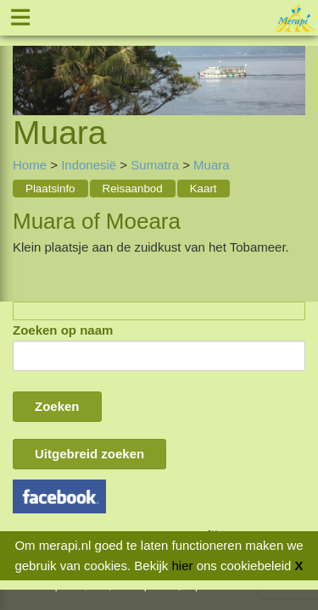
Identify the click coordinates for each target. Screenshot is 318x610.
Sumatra (155, 165)
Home (30, 165)
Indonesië (88, 165)
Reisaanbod (133, 188)
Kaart (203, 188)
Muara (211, 165)
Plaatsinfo (50, 188)
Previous (25, 60)
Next (292, 60)
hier (181, 565)
